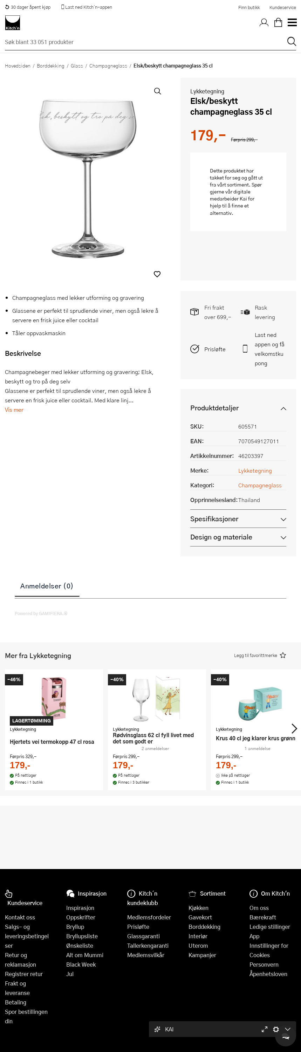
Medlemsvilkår (145, 955)
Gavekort (200, 917)
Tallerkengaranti (148, 945)
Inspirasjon (80, 908)
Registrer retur (24, 974)
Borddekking (50, 65)
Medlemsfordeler (149, 917)
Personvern (264, 964)
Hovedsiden (17, 65)
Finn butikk (249, 7)
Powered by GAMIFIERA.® (41, 613)
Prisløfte (215, 349)
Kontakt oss (20, 917)
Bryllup (75, 927)
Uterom (198, 945)
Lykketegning (207, 91)
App (254, 936)
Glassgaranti (143, 936)
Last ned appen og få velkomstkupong (270, 349)
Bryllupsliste (82, 936)
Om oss (259, 908)
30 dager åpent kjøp (27, 7)
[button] (157, 274)
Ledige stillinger (269, 927)
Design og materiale (221, 537)
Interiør (198, 936)
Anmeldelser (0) (47, 586)
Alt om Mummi (84, 955)
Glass (77, 65)
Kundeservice (282, 7)
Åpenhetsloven (268, 974)
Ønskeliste (79, 945)
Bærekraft (262, 917)
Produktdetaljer (214, 408)
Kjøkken (198, 908)
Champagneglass (108, 65)
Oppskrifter (80, 917)
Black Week (81, 964)
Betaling (15, 1002)
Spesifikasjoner (214, 519)
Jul (70, 974)
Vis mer (14, 409)
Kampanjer (202, 955)
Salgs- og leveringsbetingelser (27, 936)
